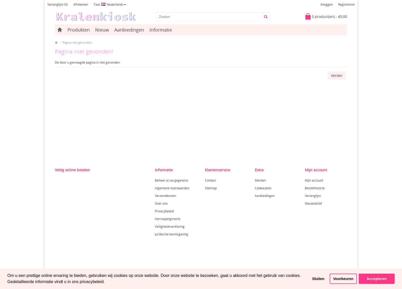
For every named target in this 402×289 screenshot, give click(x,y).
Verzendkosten (165, 196)
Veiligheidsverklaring (170, 226)
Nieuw (102, 30)
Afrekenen (80, 4)
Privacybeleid (164, 211)
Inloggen (326, 4)
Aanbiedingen (129, 30)
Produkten (78, 30)
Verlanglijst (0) (57, 4)
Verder (337, 75)
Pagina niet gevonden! (77, 42)
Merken (260, 180)
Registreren (346, 4)
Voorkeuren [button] (343, 279)
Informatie (160, 30)
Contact (210, 180)
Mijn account (314, 180)
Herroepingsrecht (167, 219)
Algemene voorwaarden (172, 188)
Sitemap (211, 188)
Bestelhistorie (315, 188)
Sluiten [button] (318, 279)
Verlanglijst (313, 196)
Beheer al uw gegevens (171, 180)
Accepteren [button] (377, 279)
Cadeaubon (263, 188)
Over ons (161, 203)
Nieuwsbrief (313, 203)
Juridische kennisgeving (171, 234)
